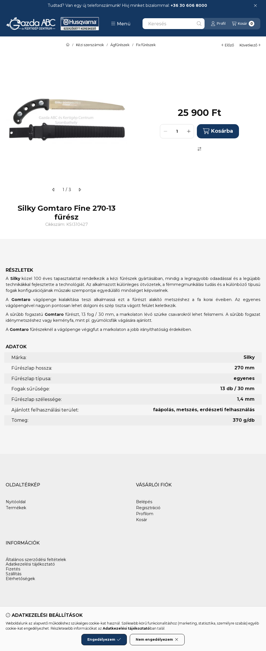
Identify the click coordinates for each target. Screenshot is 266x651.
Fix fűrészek (146, 45)
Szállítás (13, 574)
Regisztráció (148, 507)
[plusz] (188, 131)
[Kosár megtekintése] (243, 23)
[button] (121, 23)
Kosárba (218, 131)
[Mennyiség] (176, 131)
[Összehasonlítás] (199, 149)
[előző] (53, 189)
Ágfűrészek (119, 45)
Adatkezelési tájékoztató (30, 564)
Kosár (141, 519)
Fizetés (13, 569)
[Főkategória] (67, 45)
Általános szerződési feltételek (36, 559)
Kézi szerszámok (90, 45)
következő (250, 45)
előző (228, 45)
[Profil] (218, 23)
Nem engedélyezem (157, 639)
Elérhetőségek (20, 578)
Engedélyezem (104, 639)
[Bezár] (255, 6)
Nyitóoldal (16, 501)
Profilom (144, 513)
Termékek (16, 507)
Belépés (144, 501)
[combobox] (173, 23)
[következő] (79, 189)
